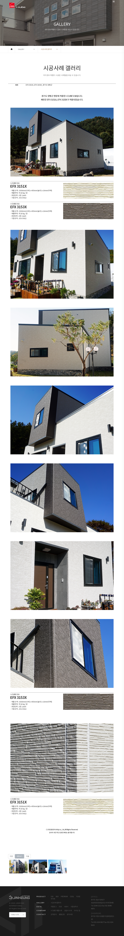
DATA (39, 906)
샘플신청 (62, 914)
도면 (60, 907)
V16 (52, 897)
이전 (11, 856)
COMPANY (41, 910)
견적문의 (53, 914)
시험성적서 (74, 907)
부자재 (53, 899)
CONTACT (41, 914)
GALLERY (40, 903)
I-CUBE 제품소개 (56, 911)
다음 (27, 856)
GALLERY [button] (21, 49)
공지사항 (70, 914)
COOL (72, 897)
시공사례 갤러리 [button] (46, 49)
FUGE (78, 897)
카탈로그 (53, 907)
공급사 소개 (68, 911)
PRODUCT (41, 896)
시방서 (66, 907)
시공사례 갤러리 (56, 903)
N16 (57, 897)
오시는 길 (77, 911)
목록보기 (19, 856)
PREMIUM (64, 897)
